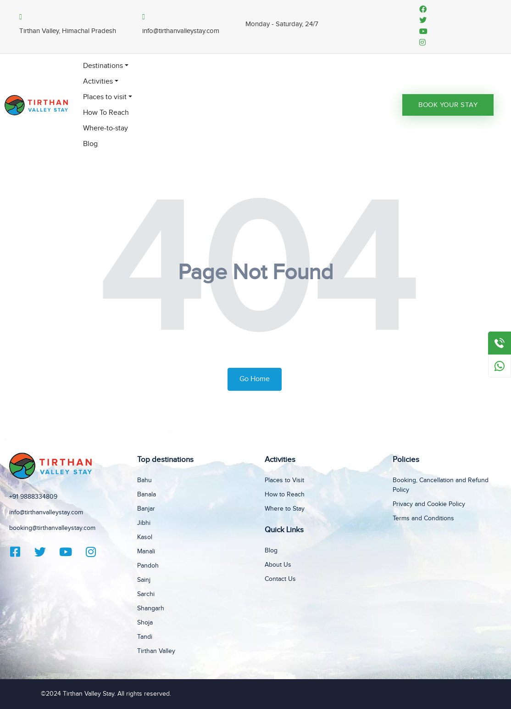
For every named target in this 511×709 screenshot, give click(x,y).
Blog (90, 144)
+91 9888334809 (33, 497)
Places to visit (105, 97)
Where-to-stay (105, 128)
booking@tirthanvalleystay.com (52, 528)
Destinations (103, 66)
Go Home (254, 379)
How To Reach (106, 112)
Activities (98, 81)
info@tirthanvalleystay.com (46, 512)
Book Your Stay (448, 105)
